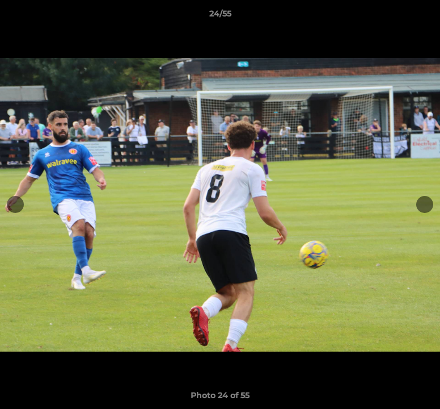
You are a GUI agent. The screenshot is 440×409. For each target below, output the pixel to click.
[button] (419, 16)
